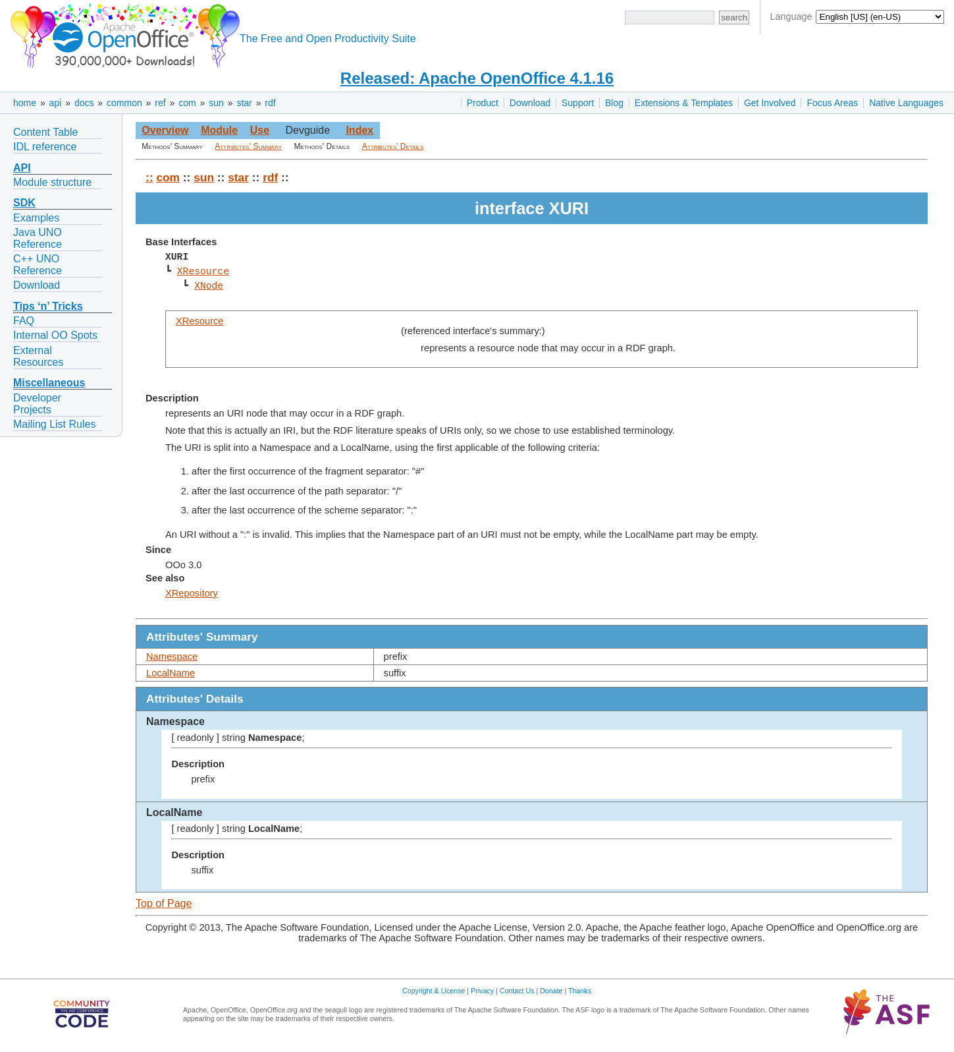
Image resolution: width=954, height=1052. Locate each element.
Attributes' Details (393, 146)
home (24, 103)
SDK (24, 202)
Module (219, 130)
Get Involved (770, 103)
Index (359, 130)
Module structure (52, 182)
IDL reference (44, 146)
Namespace (172, 656)
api (55, 103)
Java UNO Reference (37, 238)
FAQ (23, 320)
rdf (270, 103)
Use (259, 130)
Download (530, 103)
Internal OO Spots (55, 335)
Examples (36, 217)
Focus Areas (832, 103)
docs (84, 103)
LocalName (170, 673)
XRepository (191, 593)
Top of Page (164, 903)
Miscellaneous (49, 382)
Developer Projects (37, 403)
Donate (551, 991)
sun (216, 103)
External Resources (38, 356)
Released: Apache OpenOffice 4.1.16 (477, 78)
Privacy (482, 991)
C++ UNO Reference (37, 264)
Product (482, 103)
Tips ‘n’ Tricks (48, 306)
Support (578, 103)
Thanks (579, 991)
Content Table (45, 132)
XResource (203, 271)
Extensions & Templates (684, 103)
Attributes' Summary (248, 146)
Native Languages (906, 103)
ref (160, 103)
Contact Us (517, 991)
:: (149, 177)
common (124, 103)
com (187, 103)
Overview (165, 130)
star (244, 103)
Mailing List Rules (54, 424)
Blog (614, 103)
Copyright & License (433, 991)
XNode (208, 286)
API (22, 167)
